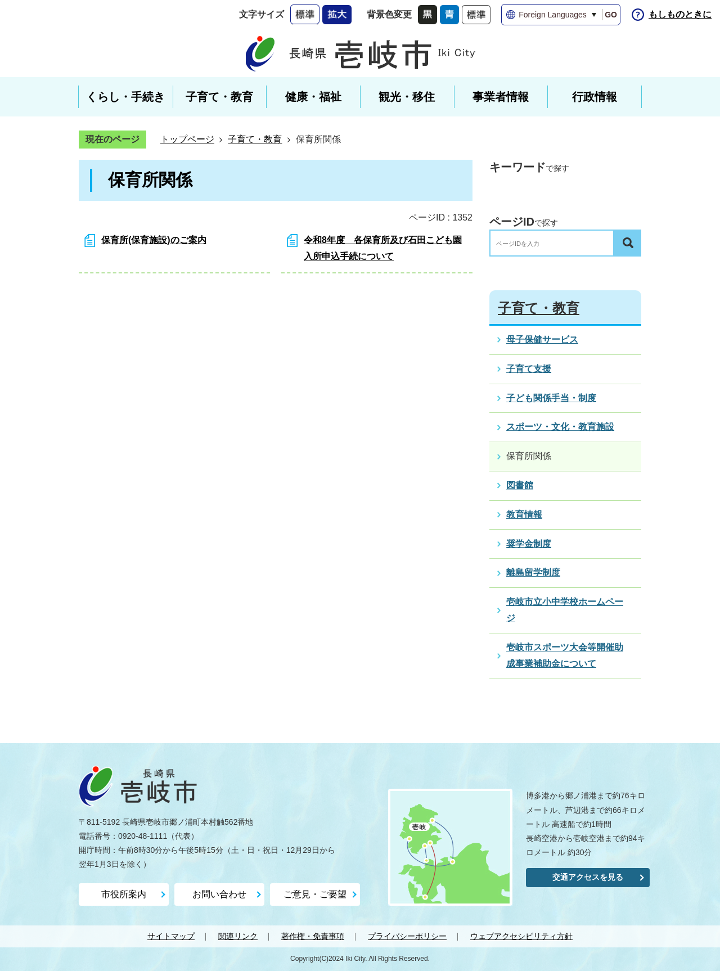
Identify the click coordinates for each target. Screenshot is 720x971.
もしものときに (680, 14)
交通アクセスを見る (587, 877)
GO (611, 14)
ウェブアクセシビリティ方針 (521, 936)
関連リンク (238, 936)
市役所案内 (123, 894)
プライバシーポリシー (407, 936)
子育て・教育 (255, 139)
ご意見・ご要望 (315, 894)
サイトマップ (171, 936)
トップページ (187, 139)
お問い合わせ (219, 894)
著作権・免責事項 (312, 936)
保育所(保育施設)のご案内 (153, 240)
